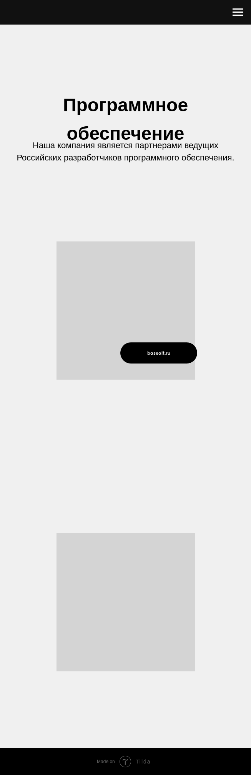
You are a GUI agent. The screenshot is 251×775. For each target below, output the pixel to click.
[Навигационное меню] (238, 12)
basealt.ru (158, 353)
